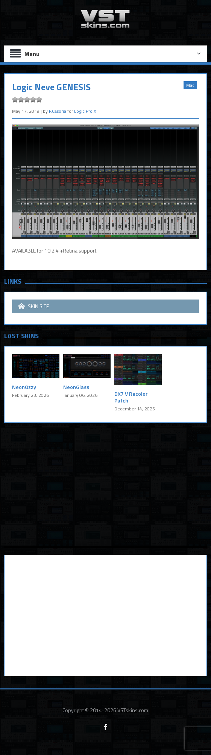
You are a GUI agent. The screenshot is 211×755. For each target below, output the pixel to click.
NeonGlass (76, 387)
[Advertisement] (105, 494)
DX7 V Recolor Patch (131, 397)
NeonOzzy (24, 387)
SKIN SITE (33, 306)
